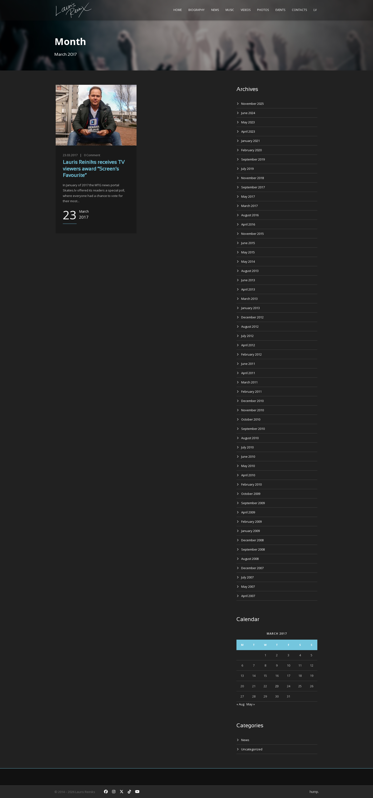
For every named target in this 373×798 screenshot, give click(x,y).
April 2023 (248, 131)
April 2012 (248, 345)
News (215, 10)
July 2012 (247, 336)
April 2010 (248, 475)
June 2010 (248, 456)
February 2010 (251, 484)
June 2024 (248, 113)
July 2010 (247, 447)
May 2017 (248, 196)
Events (280, 10)
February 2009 (251, 521)
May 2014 (248, 261)
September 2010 (253, 429)
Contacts (299, 10)
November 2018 (252, 178)
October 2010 (250, 419)
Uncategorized (251, 749)
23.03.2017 (70, 155)
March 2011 (249, 382)
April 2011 (248, 373)
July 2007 (247, 577)
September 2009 (253, 503)
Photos (263, 10)
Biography (196, 10)
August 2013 (250, 271)
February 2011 (251, 391)
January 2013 (250, 308)
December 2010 (252, 401)
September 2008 (253, 549)
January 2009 (250, 531)
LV (315, 10)
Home (177, 10)
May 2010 (248, 466)
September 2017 (253, 187)
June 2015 (248, 243)
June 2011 (248, 363)
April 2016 (248, 224)
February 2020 (251, 150)
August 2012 (250, 326)
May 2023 (248, 122)
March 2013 (249, 298)
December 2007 (252, 568)
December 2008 (252, 540)
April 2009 (248, 512)
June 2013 (248, 280)
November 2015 (252, 233)
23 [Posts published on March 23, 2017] (277, 686)
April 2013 (248, 289)
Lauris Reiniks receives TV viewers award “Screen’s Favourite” (94, 169)
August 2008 (250, 559)
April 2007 (248, 596)
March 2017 (249, 206)
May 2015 (248, 252)
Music (230, 10)
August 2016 (250, 215)
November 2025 (252, 103)
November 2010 (252, 410)
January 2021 (250, 141)
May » (250, 704)
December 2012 (252, 317)
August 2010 (250, 438)
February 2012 (251, 354)
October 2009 (250, 494)
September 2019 (253, 159)
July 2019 (247, 168)
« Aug (240, 704)
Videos (245, 10)
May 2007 (248, 586)
